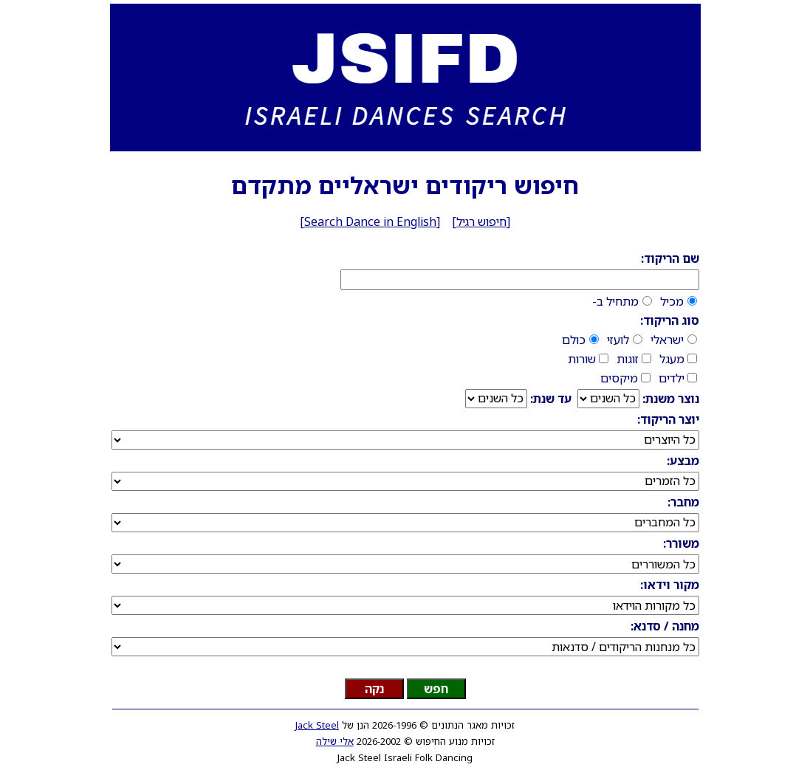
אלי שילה (335, 741)
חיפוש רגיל (481, 221)
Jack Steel (317, 725)
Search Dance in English (370, 221)
